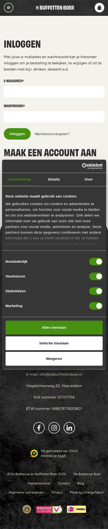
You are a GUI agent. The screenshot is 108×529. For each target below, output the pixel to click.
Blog (80, 483)
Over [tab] (89, 179)
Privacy (57, 492)
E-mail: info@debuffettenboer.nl (54, 374)
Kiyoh (62, 456)
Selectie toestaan (54, 343)
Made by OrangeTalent (86, 492)
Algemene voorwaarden (26, 492)
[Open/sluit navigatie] (8, 7)
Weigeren (54, 359)
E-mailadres (14, 80)
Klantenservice (39, 483)
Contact (64, 483)
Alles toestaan (54, 327)
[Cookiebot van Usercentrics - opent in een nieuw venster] (82, 166)
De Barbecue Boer (87, 474)
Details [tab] (54, 179)
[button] (99, 7)
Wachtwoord (14, 105)
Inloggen (17, 133)
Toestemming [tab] (19, 179)
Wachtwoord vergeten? (51, 134)
